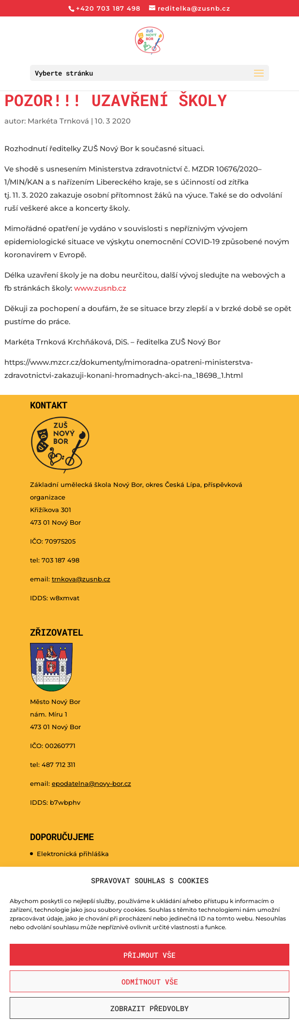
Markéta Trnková (58, 120)
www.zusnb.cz (101, 288)
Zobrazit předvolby (149, 1008)
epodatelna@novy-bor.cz (91, 783)
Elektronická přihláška (73, 854)
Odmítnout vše (149, 981)
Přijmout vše (149, 955)
